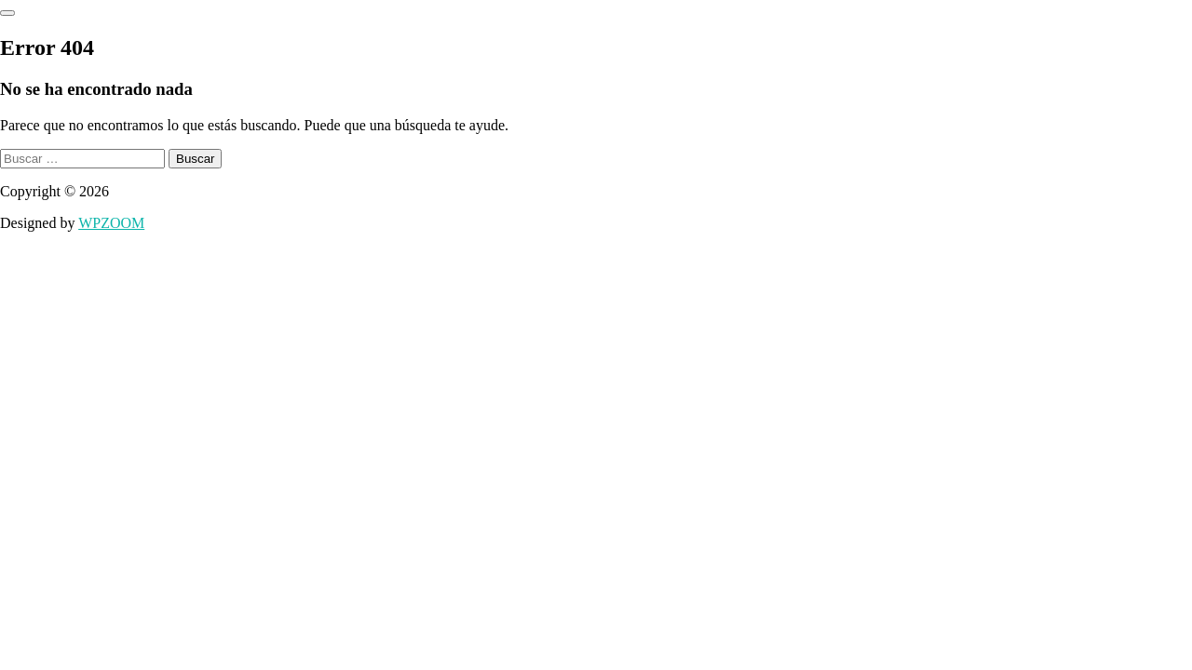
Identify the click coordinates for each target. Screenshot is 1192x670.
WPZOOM (111, 223)
